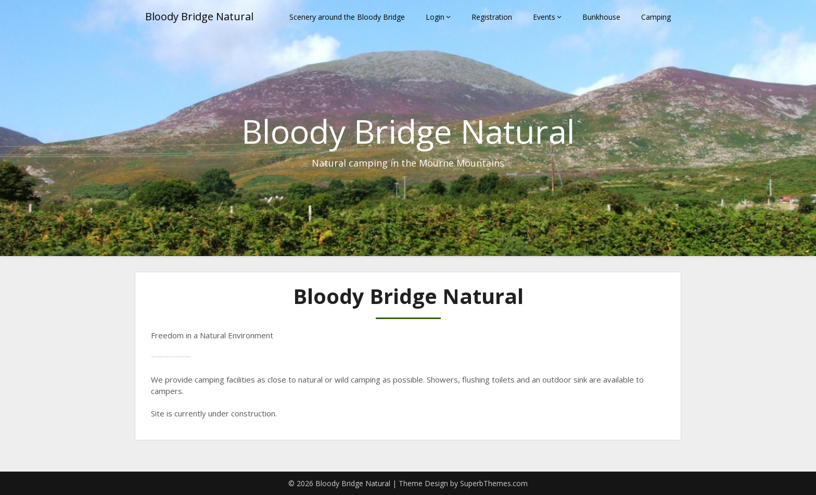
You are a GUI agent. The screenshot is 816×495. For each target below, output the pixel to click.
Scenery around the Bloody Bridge (347, 17)
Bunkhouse (601, 17)
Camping (656, 17)
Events (544, 17)
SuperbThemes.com (494, 483)
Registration (491, 17)
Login (435, 17)
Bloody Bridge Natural (199, 17)
